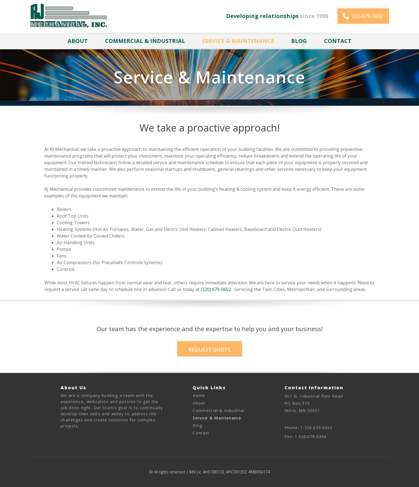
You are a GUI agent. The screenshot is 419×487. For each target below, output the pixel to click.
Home (199, 395)
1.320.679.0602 (316, 427)
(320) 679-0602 (216, 289)
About (78, 41)
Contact (337, 41)
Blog (299, 41)
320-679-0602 (367, 16)
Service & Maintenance (238, 41)
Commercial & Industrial (145, 41)
